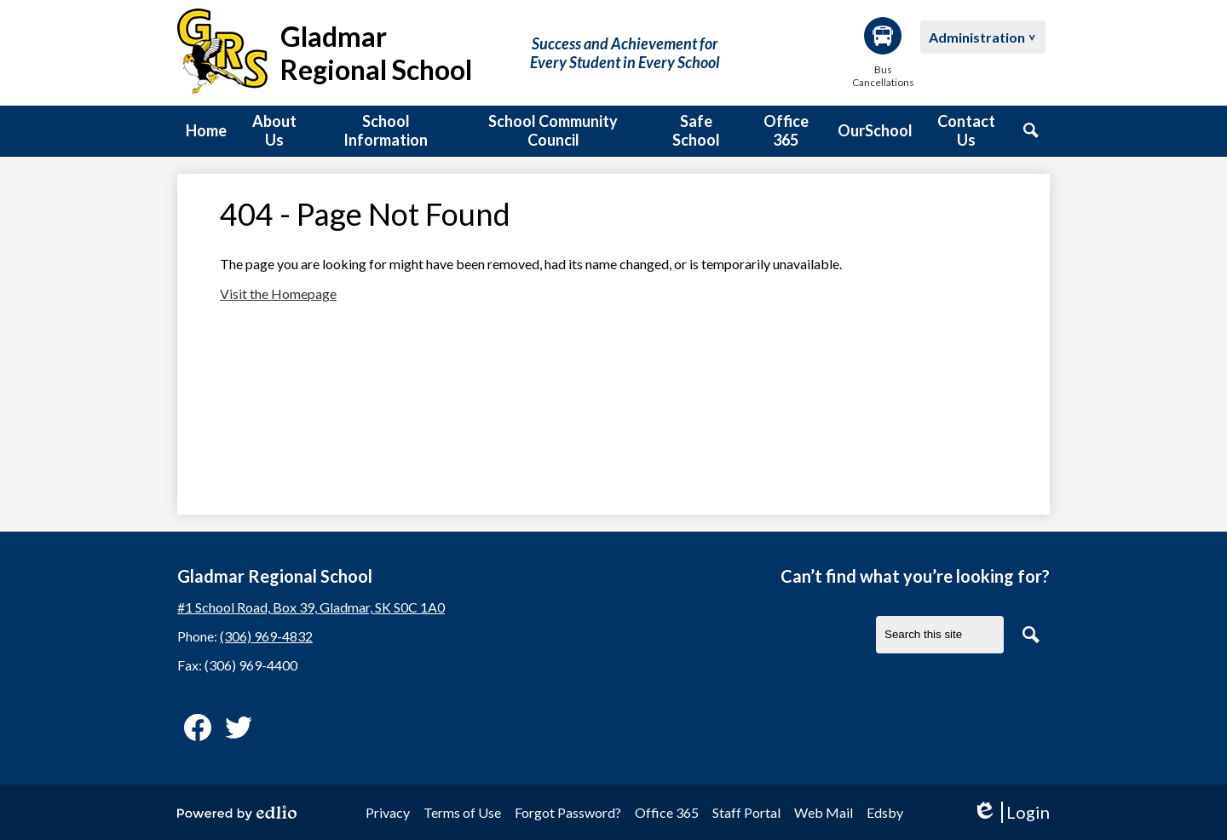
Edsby (885, 812)
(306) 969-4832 (266, 636)
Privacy (388, 812)
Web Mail (823, 812)
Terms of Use (462, 812)
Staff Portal (746, 812)
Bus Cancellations (882, 53)
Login (1011, 812)
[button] (274, 131)
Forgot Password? (568, 812)
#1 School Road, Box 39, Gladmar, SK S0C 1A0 (311, 607)
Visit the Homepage (278, 293)
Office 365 (667, 812)
